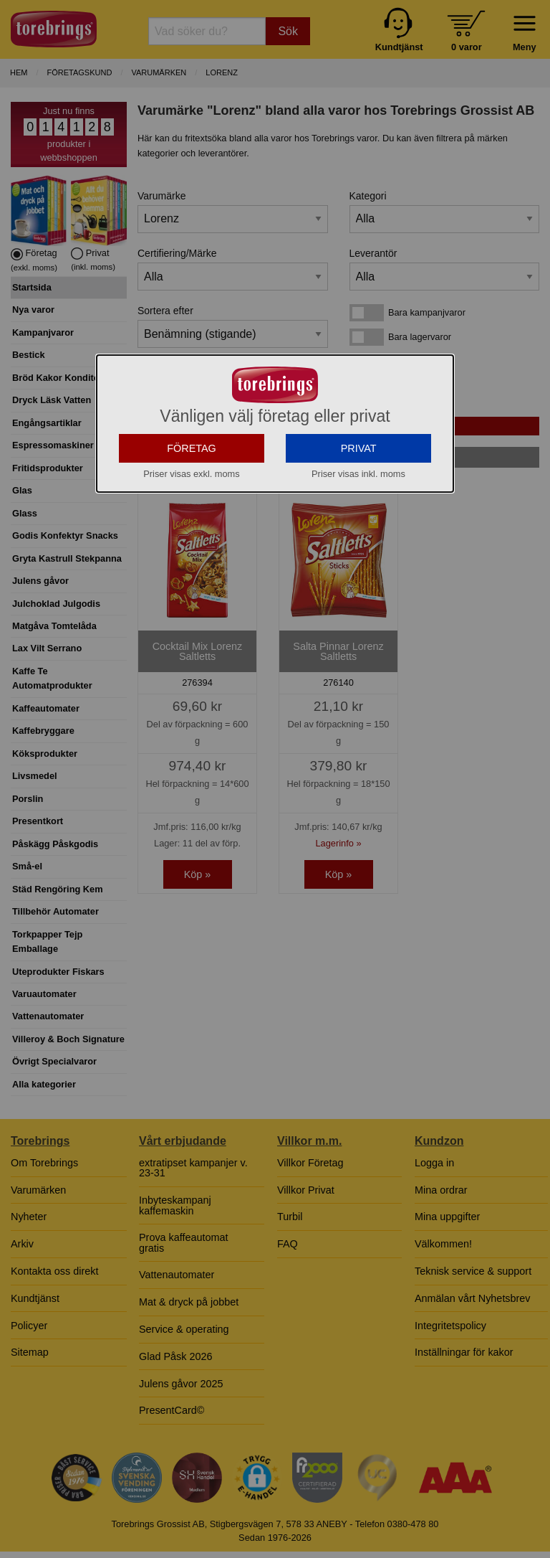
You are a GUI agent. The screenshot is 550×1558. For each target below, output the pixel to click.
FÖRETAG (191, 576)
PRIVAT (358, 576)
